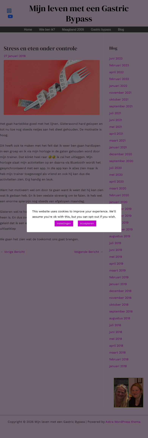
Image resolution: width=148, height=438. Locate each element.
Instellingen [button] (64, 223)
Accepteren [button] (87, 223)
